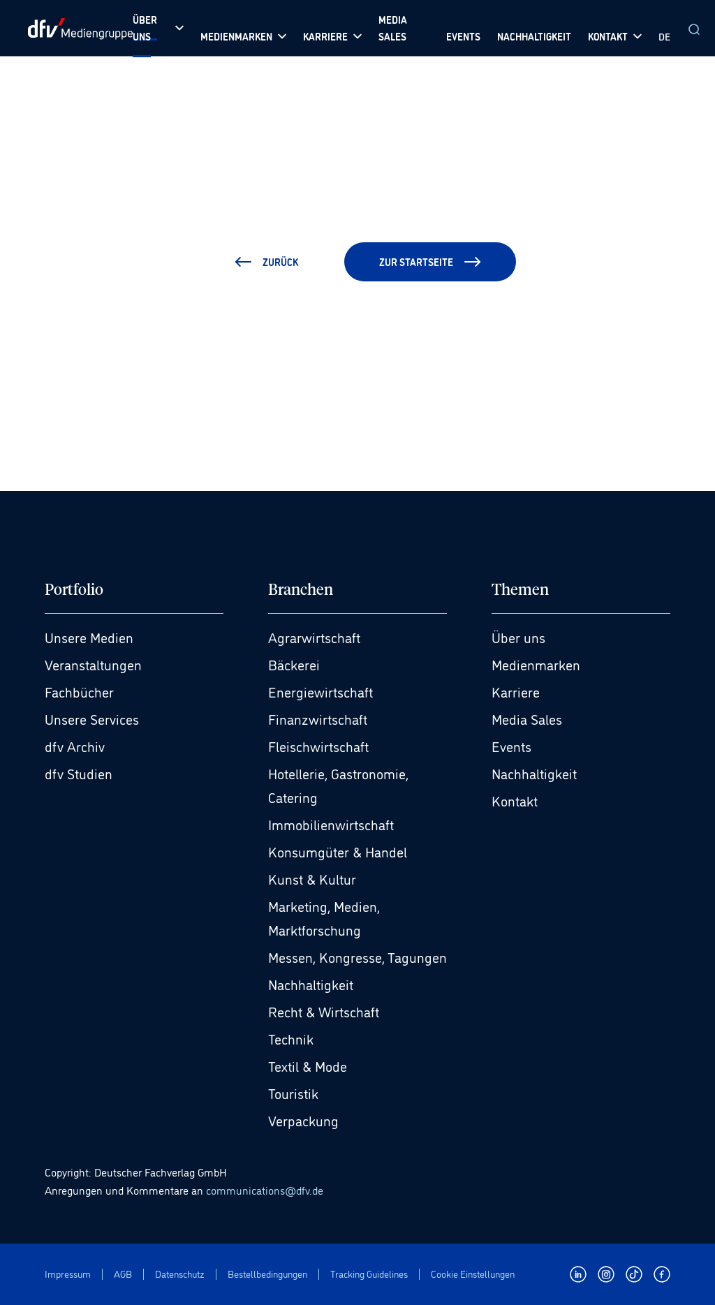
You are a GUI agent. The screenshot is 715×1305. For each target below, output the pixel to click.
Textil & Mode (307, 1065)
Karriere (516, 691)
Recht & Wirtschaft (323, 1011)
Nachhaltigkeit (310, 984)
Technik (291, 1038)
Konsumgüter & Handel (337, 851)
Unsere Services (92, 718)
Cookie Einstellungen (473, 1274)
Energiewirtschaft (320, 691)
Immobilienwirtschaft (331, 824)
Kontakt (515, 800)
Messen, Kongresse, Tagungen (357, 956)
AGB (123, 1274)
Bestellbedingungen (267, 1274)
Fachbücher (79, 691)
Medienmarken (536, 664)
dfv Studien (78, 773)
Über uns (518, 637)
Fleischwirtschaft (318, 745)
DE (664, 36)
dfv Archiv (75, 745)
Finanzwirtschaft (317, 718)
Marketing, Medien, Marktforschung (324, 917)
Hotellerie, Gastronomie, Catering (338, 784)
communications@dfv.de (264, 1189)
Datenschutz (180, 1274)
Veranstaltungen (93, 664)
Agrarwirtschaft (314, 637)
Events (511, 745)
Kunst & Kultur (312, 878)
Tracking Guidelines (369, 1274)
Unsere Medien (89, 637)
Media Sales (527, 718)
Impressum (68, 1274)
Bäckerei (294, 664)
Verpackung (303, 1120)
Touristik (293, 1093)
